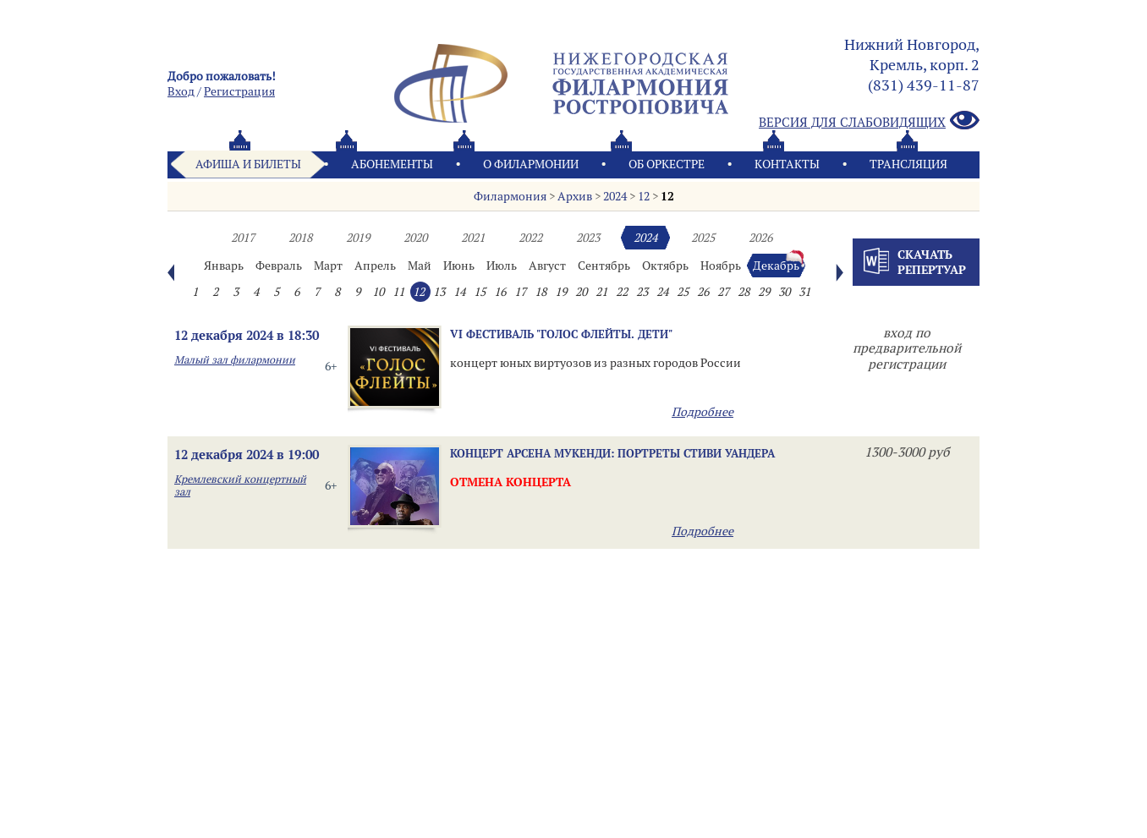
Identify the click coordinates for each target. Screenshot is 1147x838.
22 (622, 291)
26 (703, 291)
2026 (760, 237)
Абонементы (392, 164)
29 (764, 291)
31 (804, 291)
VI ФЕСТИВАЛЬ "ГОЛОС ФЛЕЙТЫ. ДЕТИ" (561, 334)
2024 (615, 196)
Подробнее (702, 411)
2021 (473, 237)
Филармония (510, 196)
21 (601, 291)
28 (743, 291)
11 (398, 291)
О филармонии (531, 164)
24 (662, 291)
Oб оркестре (666, 164)
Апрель (375, 265)
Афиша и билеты (248, 164)
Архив (574, 196)
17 (520, 291)
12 (644, 196)
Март (328, 265)
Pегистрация (239, 91)
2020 (415, 237)
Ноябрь (720, 265)
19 (561, 291)
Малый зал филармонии (234, 360)
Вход (181, 91)
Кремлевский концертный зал (240, 485)
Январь (224, 265)
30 (784, 291)
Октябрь (665, 265)
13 (439, 291)
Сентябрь (604, 265)
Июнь (459, 265)
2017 (243, 237)
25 (683, 291)
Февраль (278, 265)
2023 (588, 237)
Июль (501, 265)
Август (547, 265)
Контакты (787, 164)
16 (500, 291)
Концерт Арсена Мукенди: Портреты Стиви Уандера (612, 453)
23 (642, 291)
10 (378, 291)
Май (419, 265)
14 (459, 291)
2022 (530, 237)
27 (723, 291)
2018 (300, 237)
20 (581, 291)
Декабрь (776, 265)
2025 (703, 237)
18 (540, 291)
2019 (358, 237)
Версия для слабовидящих (869, 121)
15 (480, 291)
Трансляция (908, 164)
